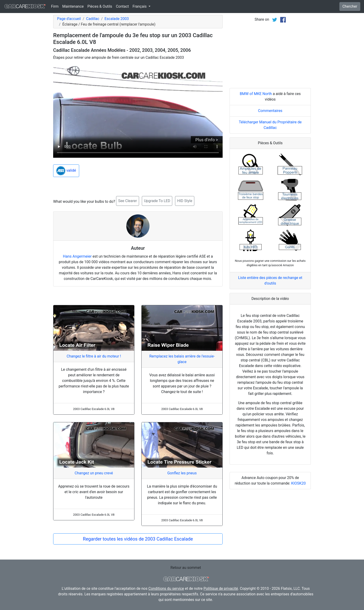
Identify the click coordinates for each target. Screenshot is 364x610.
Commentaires (270, 110)
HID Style (184, 201)
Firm (54, 6)
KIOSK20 (298, 483)
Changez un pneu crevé (94, 473)
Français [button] (140, 6)
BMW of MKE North (256, 94)
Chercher (349, 6)
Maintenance (73, 6)
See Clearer (127, 201)
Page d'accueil (69, 18)
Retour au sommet (185, 567)
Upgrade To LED (157, 201)
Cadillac (92, 18)
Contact (122, 6)
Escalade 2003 (116, 18)
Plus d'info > (206, 139)
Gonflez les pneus (182, 473)
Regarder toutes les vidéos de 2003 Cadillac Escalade (138, 539)
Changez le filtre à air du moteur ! (94, 356)
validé (66, 170)
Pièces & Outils (100, 6)
